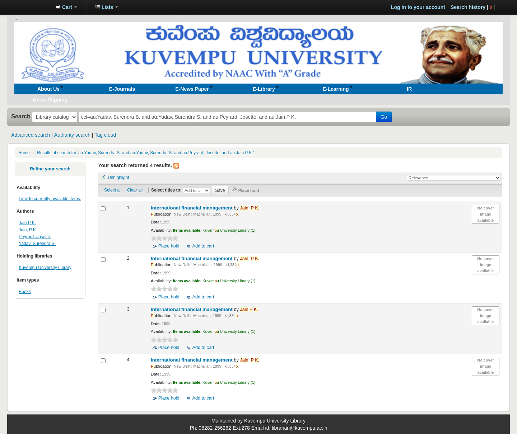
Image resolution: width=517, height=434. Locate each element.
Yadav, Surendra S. (37, 243)
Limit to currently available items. (50, 198)
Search (21, 116)
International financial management (192, 208)
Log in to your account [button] (418, 7)
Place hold (169, 246)
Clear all (135, 190)
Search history (468, 7)
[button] (66, 7)
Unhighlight (118, 177)
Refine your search (50, 168)
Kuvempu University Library (45, 267)
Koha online (32, 7)
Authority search (72, 135)
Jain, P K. (28, 229)
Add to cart (203, 246)
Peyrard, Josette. (35, 236)
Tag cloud (105, 135)
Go (384, 117)
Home (24, 152)
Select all (112, 190)
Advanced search (30, 135)
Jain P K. (27, 222)
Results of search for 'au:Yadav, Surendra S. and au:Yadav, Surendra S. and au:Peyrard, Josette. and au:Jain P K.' (145, 152)
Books (25, 291)
